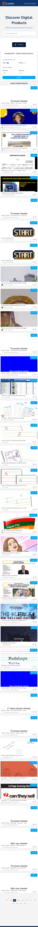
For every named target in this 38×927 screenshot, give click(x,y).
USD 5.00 (34, 87)
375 (21, 903)
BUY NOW (35, 104)
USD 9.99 (34, 155)
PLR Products (26, 28)
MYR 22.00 (33, 650)
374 (17, 903)
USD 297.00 (33, 605)
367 (14, 900)
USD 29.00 (33, 560)
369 (22, 900)
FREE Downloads (13, 28)
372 (35, 900)
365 (7, 900)
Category (19, 45)
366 (11, 900)
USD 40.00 (33, 222)
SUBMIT (19, 77)
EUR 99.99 (33, 380)
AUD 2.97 (34, 402)
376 (25, 903)
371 (31, 900)
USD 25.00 (33, 245)
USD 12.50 (33, 357)
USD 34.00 (33, 785)
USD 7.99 (34, 447)
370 (27, 900)
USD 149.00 (33, 515)
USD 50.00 (33, 177)
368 (18, 900)
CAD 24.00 (33, 740)
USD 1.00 (34, 425)
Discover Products (30, 3)
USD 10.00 (33, 132)
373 (13, 903)
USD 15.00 (33, 110)
